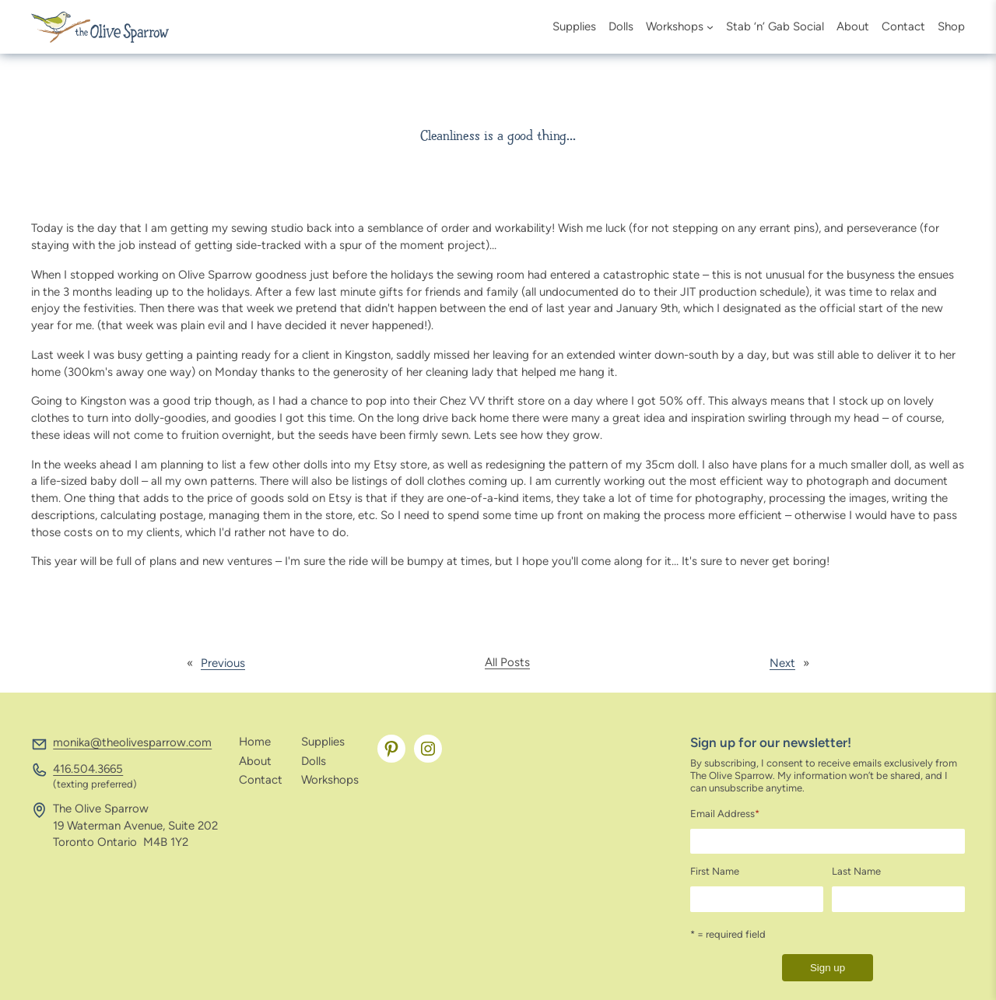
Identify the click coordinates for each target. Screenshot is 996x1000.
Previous (223, 663)
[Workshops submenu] (710, 26)
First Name (714, 871)
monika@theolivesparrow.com (132, 742)
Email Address (724, 813)
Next (782, 663)
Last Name (856, 871)
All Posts (507, 662)
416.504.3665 (88, 769)
